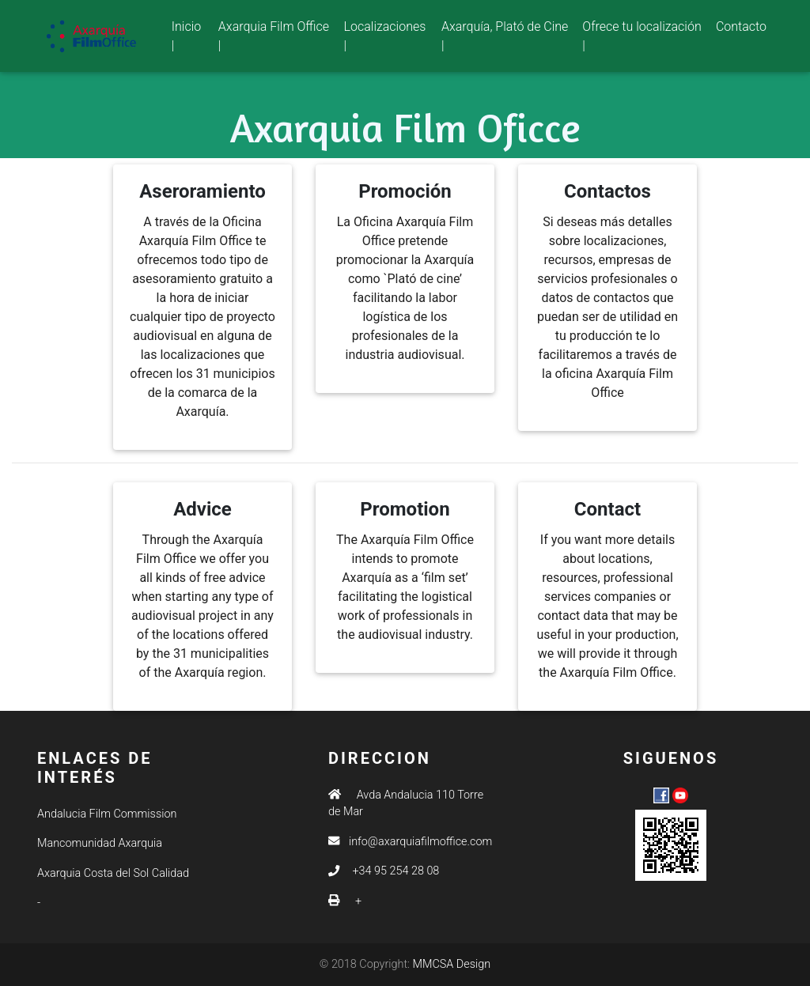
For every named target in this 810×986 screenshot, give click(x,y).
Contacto (741, 29)
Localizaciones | (385, 39)
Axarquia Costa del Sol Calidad (113, 873)
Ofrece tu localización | (641, 39)
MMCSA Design (452, 964)
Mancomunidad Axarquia (99, 843)
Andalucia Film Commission (106, 814)
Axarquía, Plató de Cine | (504, 39)
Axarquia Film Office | (273, 39)
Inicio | (192, 39)
